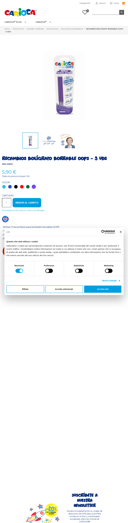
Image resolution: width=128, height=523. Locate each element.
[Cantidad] (6, 202)
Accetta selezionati (64, 289)
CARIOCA (41, 21)
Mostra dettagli (109, 280)
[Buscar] (108, 12)
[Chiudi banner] (121, 232)
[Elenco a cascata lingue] (124, 3)
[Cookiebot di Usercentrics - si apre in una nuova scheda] (103, 232)
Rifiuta (25, 289)
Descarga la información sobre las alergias (23, 210)
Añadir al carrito (26, 202)
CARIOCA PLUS (13, 21)
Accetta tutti (103, 289)
